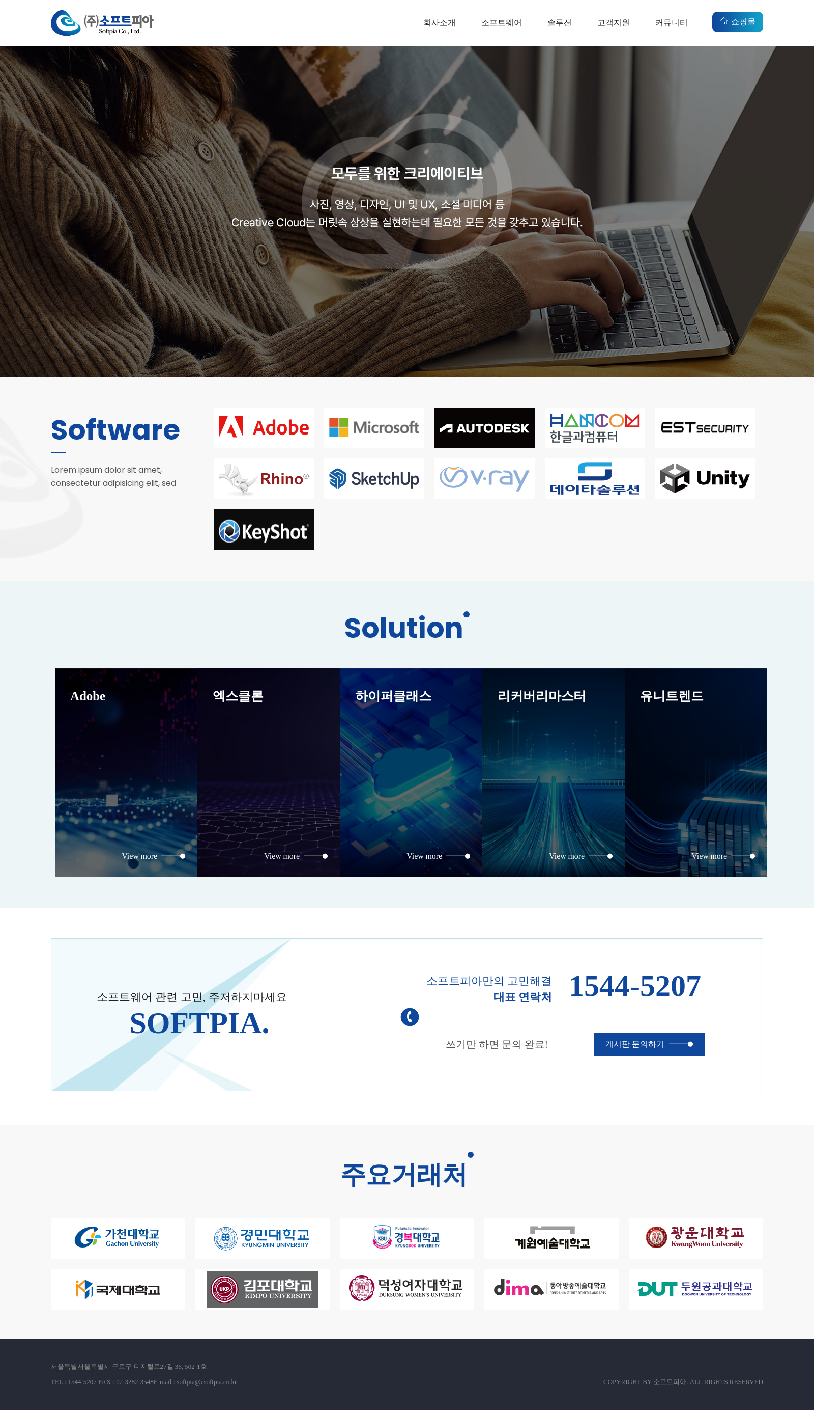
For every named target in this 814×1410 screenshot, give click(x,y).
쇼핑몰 (743, 21)
